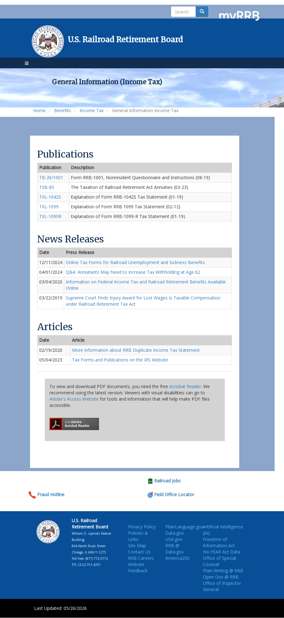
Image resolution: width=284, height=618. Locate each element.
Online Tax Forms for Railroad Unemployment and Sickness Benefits (135, 262)
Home (39, 110)
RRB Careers (141, 558)
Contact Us (139, 552)
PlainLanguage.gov (184, 527)
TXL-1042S (50, 197)
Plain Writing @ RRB (223, 571)
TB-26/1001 (51, 177)
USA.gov (173, 539)
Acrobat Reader (185, 386)
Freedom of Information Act (219, 542)
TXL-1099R (50, 216)
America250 (177, 558)
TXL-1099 (49, 207)
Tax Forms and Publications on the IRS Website (120, 360)
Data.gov (174, 533)
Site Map (137, 545)
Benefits (62, 110)
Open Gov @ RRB (221, 577)
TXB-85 (46, 187)
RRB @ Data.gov (174, 549)
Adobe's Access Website (74, 399)
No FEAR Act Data (221, 552)
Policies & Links (138, 536)
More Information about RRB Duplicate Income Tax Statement (136, 350)
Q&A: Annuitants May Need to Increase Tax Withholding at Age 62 (133, 272)
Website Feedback (137, 567)
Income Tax (92, 110)
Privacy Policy (142, 527)
